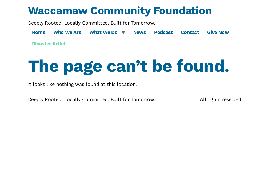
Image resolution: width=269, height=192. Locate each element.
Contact (190, 32)
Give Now (218, 32)
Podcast (163, 32)
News (139, 32)
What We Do (103, 32)
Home (38, 32)
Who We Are (67, 32)
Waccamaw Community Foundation (120, 10)
